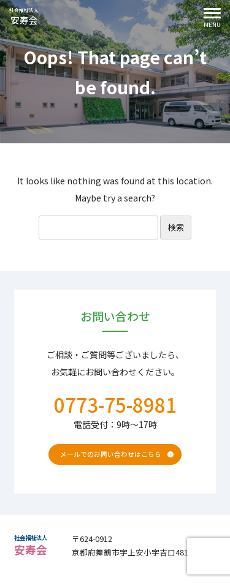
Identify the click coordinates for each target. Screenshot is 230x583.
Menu (207, 19)
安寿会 (32, 20)
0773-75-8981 (115, 404)
